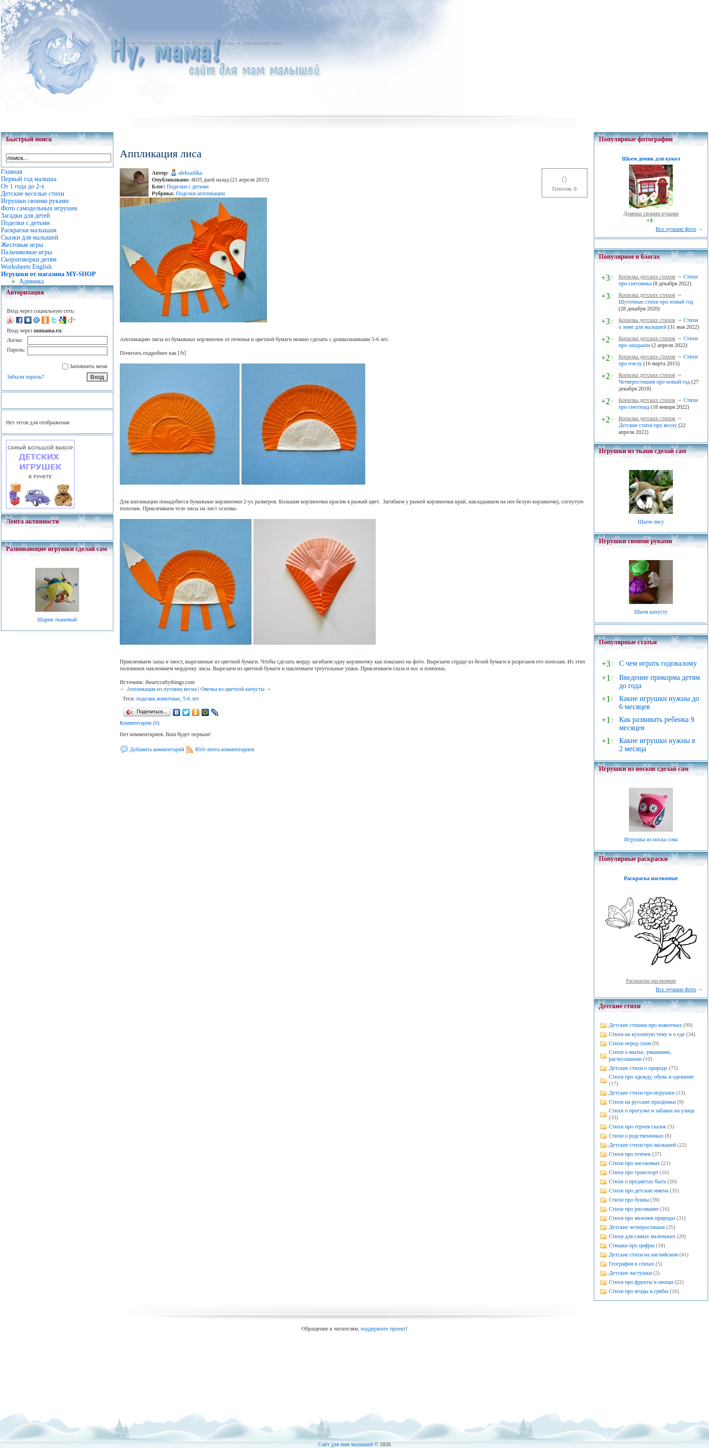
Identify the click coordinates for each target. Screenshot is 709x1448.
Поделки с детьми (213, 43)
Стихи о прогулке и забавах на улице (652, 1110)
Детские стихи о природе (638, 1068)
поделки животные (158, 698)
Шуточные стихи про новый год (655, 302)
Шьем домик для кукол (651, 158)
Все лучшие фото (676, 229)
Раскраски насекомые (651, 981)
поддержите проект (383, 1328)
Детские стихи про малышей (642, 1145)
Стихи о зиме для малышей (658, 323)
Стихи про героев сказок (637, 1126)
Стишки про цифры (632, 1245)
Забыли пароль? (25, 377)
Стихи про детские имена (638, 1190)
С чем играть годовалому (658, 663)
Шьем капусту (650, 612)
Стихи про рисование (634, 1209)
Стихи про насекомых (634, 1163)
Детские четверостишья (637, 1227)
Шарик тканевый (57, 619)
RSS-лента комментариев (224, 749)
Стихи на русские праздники (642, 1102)
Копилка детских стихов (646, 276)
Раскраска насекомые (651, 878)
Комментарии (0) (140, 723)
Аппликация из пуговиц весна (162, 689)
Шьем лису (651, 521)
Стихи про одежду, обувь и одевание (651, 1077)
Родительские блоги (160, 43)
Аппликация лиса (262, 43)
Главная (120, 43)
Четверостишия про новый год (654, 382)
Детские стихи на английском (643, 1254)
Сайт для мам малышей (345, 1444)
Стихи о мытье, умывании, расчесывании (640, 1055)
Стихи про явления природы (642, 1218)
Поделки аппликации (200, 193)
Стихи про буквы (629, 1200)
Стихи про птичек (630, 1154)
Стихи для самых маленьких (642, 1236)
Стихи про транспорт (633, 1172)
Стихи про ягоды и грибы (638, 1291)
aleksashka (190, 173)
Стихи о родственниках (636, 1136)
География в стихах (631, 1264)
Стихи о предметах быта (637, 1181)
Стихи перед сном (630, 1043)
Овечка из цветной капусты (233, 689)
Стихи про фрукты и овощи (641, 1282)
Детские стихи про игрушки (641, 1093)
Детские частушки (630, 1273)
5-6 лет (191, 698)
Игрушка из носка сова (651, 839)
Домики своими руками (651, 213)
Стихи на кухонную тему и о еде (647, 1034)
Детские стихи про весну (647, 425)
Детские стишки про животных (645, 1025)
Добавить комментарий (157, 749)
